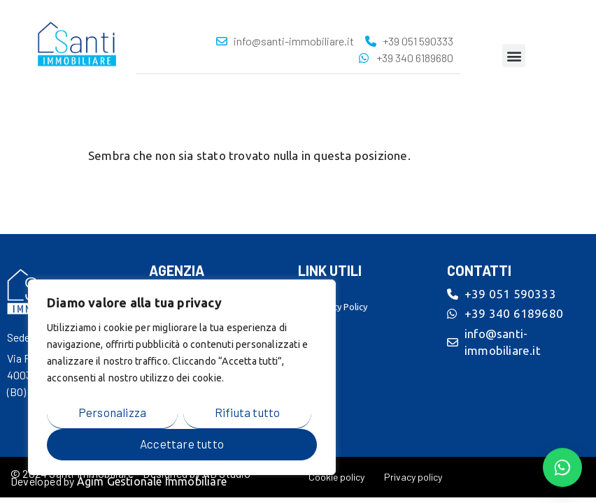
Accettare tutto (182, 444)
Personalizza (112, 412)
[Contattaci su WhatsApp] (562, 467)
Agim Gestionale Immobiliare (152, 481)
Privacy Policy (339, 307)
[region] (182, 377)
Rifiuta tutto (248, 412)
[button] (513, 55)
